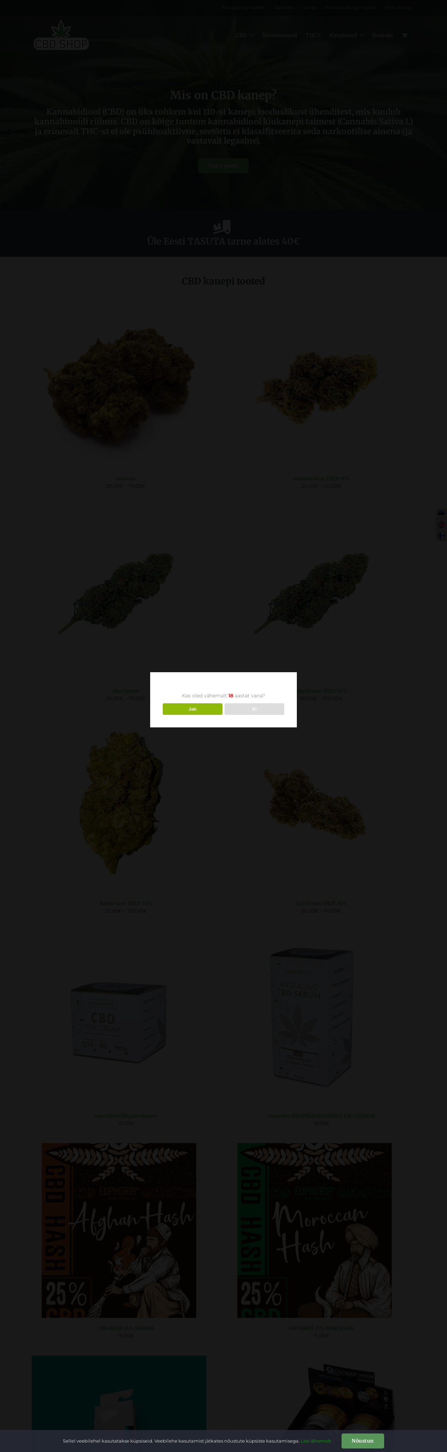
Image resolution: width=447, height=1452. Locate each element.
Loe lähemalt (316, 1441)
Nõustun (363, 1441)
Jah (193, 709)
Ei (254, 709)
